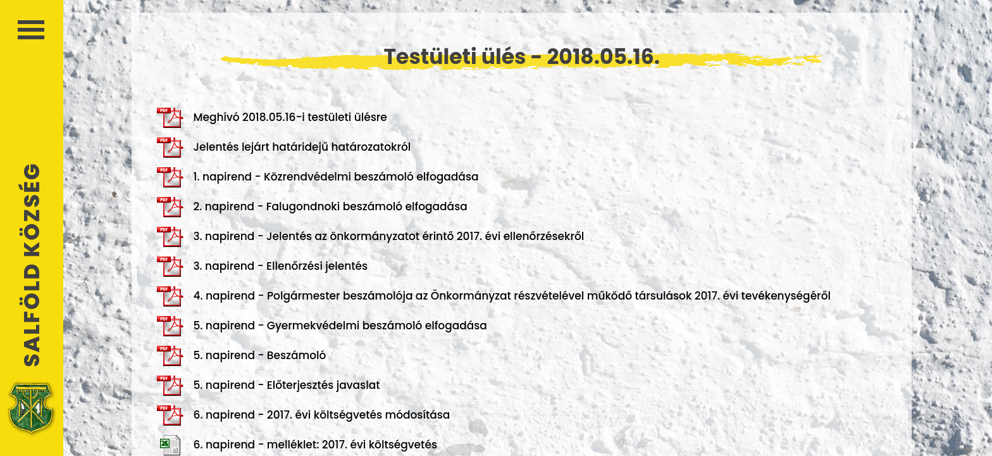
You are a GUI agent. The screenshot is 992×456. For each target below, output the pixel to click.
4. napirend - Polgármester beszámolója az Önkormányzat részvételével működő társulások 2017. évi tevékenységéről (494, 296)
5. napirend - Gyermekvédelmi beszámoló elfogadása (322, 326)
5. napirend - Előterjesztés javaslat (268, 386)
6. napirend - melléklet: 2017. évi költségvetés (297, 445)
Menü (31, 30)
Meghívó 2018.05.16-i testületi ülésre (272, 118)
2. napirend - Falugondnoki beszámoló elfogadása (312, 207)
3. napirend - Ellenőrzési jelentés (262, 266)
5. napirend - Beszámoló (241, 356)
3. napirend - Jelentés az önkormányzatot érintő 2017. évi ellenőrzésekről (370, 237)
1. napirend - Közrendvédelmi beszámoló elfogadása (317, 177)
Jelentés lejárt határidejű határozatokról (284, 147)
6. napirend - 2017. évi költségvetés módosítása (303, 415)
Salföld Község (31, 265)
